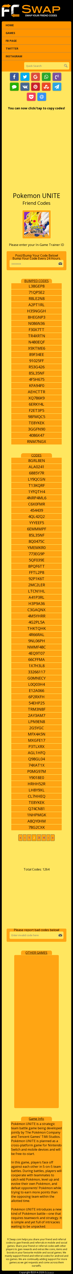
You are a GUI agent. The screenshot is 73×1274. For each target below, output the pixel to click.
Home (10, 25)
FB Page (11, 41)
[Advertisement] (36, 153)
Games (10, 33)
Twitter (12, 48)
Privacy (49, 1272)
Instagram (14, 56)
